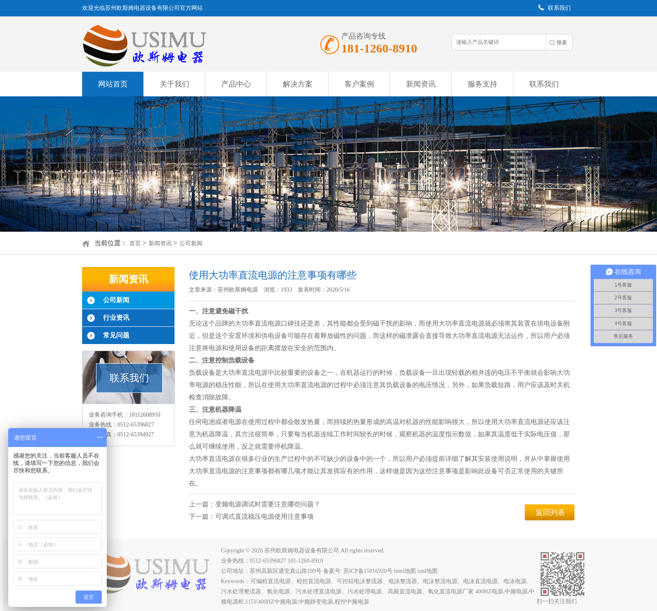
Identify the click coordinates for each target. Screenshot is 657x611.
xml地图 (430, 571)
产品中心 (236, 84)
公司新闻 (190, 243)
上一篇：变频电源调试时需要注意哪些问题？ (254, 504)
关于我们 (174, 84)
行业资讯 (116, 317)
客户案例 (359, 84)
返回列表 (550, 512)
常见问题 (116, 335)
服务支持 (482, 84)
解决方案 (297, 84)
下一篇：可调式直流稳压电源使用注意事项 (251, 516)
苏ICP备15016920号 (370, 571)
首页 (135, 243)
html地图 (407, 571)
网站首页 (113, 84)
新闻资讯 (421, 84)
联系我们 (544, 84)
